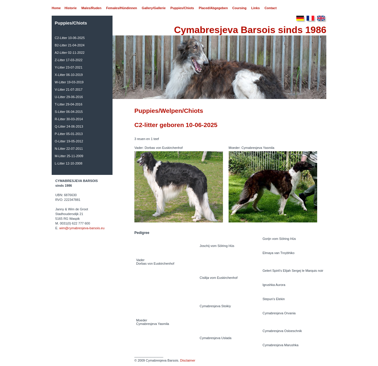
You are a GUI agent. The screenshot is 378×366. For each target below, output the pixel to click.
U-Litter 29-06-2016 (69, 97)
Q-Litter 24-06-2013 (69, 126)
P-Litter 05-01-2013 (69, 134)
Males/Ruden (92, 8)
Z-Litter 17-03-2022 (68, 60)
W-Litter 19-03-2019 (69, 82)
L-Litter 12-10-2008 (68, 163)
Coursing (239, 8)
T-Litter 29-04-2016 (68, 104)
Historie (71, 8)
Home (56, 8)
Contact (271, 8)
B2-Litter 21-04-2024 (69, 45)
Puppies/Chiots (182, 8)
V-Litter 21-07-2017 (68, 89)
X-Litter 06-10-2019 (69, 75)
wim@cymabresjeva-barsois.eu (82, 228)
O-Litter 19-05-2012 (69, 141)
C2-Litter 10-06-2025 (70, 38)
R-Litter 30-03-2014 (69, 119)
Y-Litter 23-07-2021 (68, 67)
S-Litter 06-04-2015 (69, 111)
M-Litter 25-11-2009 (69, 156)
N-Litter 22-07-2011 (69, 148)
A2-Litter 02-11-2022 (69, 52)
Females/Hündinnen (121, 8)
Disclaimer (187, 360)
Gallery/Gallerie (154, 8)
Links (255, 8)
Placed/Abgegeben (213, 8)
